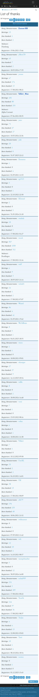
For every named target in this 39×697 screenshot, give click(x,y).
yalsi (19, 140)
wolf (20, 264)
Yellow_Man (23, 94)
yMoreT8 (21, 54)
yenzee (20, 74)
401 (10, 98)
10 (10, 222)
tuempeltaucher (24, 559)
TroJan (20, 617)
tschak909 (22, 578)
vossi (20, 401)
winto (20, 342)
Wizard (21, 303)
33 (10, 464)
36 (13, 609)
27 (13, 128)
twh (19, 539)
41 (13, 315)
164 (10, 602)
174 (13, 82)
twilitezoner (22, 519)
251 (10, 582)
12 (10, 543)
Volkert (21, 441)
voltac (20, 421)
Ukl (19, 480)
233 (13, 507)
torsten (21, 657)
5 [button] (23, 20)
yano (20, 120)
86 (10, 307)
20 (10, 143)
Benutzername (20, 23)
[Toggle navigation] (33, 2)
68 (13, 511)
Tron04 (21, 598)
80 (13, 101)
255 (14, 105)
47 (10, 78)
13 (10, 32)
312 (14, 249)
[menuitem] (6, 6)
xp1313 (21, 179)
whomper (21, 362)
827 (10, 242)
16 (10, 288)
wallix (20, 382)
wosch (20, 238)
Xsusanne (21, 159)
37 (13, 370)
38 (10, 484)
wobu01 (21, 284)
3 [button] (18, 20)
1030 (14, 246)
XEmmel (21, 198)
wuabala (21, 218)
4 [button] (21, 20)
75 (10, 124)
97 (13, 606)
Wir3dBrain (22, 323)
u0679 (20, 500)
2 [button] (16, 20)
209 (14, 590)
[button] (11, 20)
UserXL (21, 460)
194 (10, 503)
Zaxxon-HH (23, 28)
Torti (20, 637)
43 (10, 58)
